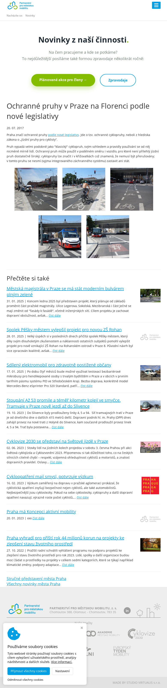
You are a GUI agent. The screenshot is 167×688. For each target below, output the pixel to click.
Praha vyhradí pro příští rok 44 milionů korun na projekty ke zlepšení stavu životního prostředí (65, 541)
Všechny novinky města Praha (33, 583)
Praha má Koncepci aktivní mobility (41, 511)
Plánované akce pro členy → (63, 79)
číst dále (55, 315)
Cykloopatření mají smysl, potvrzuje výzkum (50, 476)
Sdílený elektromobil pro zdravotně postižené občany (59, 365)
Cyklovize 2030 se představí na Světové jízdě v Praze (57, 441)
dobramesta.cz (43, 683)
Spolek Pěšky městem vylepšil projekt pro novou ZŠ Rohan (64, 329)
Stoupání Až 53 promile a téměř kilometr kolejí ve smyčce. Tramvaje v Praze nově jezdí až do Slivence (64, 403)
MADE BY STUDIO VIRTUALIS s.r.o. (137, 683)
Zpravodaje (117, 80)
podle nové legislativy (63, 135)
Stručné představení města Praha (36, 578)
